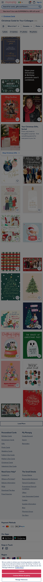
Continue (21, 571)
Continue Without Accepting (21, 575)
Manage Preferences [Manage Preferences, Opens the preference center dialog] (21, 579)
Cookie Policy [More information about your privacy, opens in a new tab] (19, 567)
